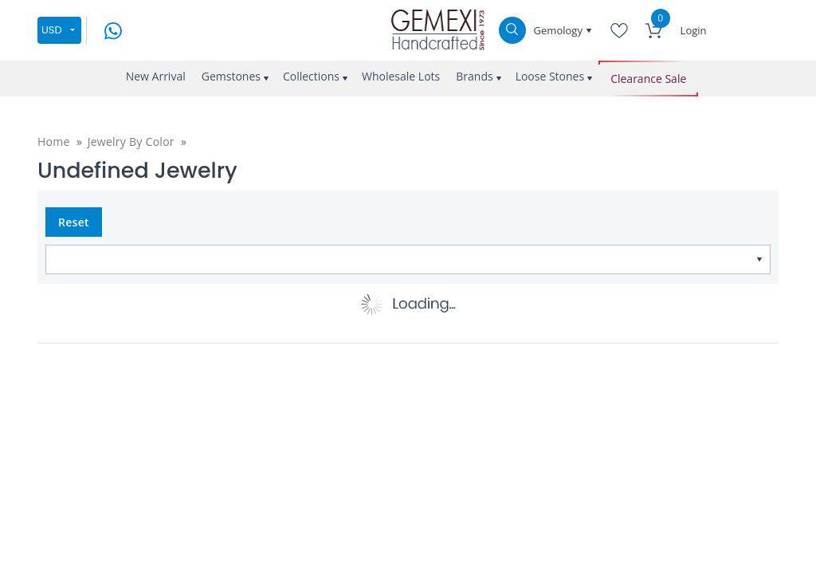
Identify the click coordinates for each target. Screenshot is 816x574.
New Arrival (156, 76)
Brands (474, 76)
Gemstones (231, 76)
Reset (73, 222)
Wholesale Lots (401, 76)
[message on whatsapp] (113, 29)
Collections (311, 76)
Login (694, 30)
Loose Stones (550, 76)
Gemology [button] (560, 30)
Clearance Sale (648, 78)
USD (51, 29)
